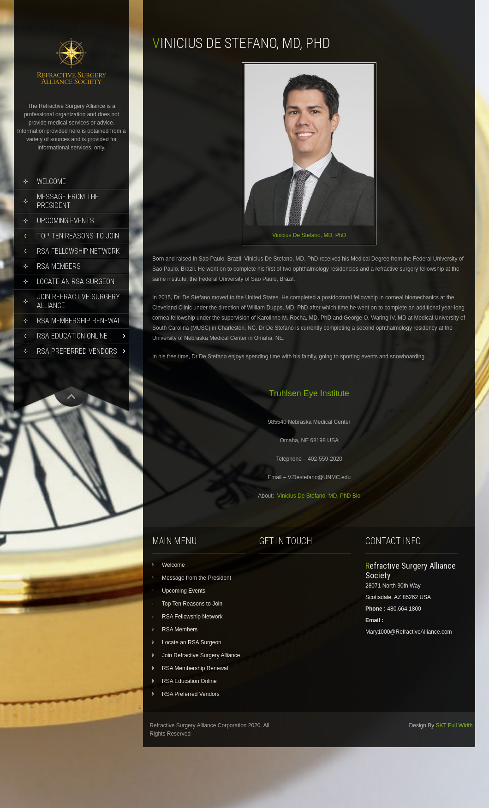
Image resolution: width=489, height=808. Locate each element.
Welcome (51, 181)
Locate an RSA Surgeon (75, 281)
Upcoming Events (65, 220)
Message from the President (68, 201)
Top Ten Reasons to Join (78, 236)
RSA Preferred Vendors (77, 351)
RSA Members (59, 266)
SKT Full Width (454, 725)
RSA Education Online (72, 336)
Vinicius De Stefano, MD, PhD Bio (319, 496)
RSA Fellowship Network (78, 251)
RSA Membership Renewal (79, 320)
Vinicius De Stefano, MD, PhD (309, 235)
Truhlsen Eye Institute (309, 393)
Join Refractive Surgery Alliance (78, 301)
